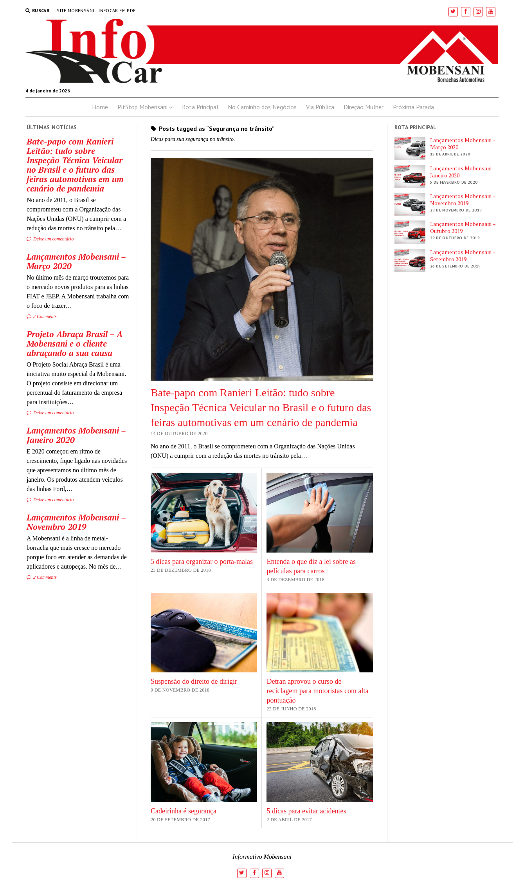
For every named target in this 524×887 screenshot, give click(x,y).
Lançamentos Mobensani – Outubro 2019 (462, 227)
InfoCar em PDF (117, 10)
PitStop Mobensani (142, 107)
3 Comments (42, 316)
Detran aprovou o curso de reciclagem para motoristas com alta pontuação (317, 690)
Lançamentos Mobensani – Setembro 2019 (462, 256)
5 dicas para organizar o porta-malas (202, 561)
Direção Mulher (364, 107)
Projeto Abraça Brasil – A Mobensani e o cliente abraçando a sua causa (74, 343)
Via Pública (320, 107)
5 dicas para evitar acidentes (306, 811)
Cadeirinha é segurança (183, 811)
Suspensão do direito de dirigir (194, 681)
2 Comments (42, 577)
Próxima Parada (413, 107)
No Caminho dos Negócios (262, 107)
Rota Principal (200, 107)
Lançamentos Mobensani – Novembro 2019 (76, 522)
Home (100, 107)
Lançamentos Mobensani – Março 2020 (76, 261)
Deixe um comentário (50, 239)
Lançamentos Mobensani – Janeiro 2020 (76, 435)
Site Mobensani (75, 10)
